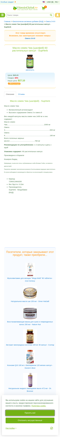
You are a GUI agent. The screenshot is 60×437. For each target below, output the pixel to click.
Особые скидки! (8, 2)
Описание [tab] (10, 94)
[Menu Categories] (2, 15)
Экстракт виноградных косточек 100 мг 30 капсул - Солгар (30, 345)
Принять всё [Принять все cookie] (30, 413)
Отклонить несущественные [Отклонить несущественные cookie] (30, 420)
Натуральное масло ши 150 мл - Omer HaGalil (30, 301)
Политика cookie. (38, 406)
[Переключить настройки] (11, 428)
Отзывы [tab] (21, 94)
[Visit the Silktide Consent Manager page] (51, 428)
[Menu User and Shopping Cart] (57, 15)
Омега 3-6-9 (30, 38)
